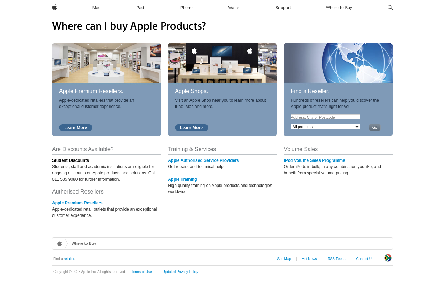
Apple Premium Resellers (77, 202)
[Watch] (234, 7)
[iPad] (140, 7)
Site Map (284, 259)
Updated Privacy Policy (181, 272)
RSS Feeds (336, 259)
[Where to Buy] (339, 7)
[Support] (283, 7)
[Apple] (54, 7)
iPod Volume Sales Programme (314, 160)
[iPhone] (186, 7)
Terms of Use (141, 272)
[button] (390, 7)
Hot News (309, 259)
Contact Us (364, 259)
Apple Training (182, 179)
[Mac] (96, 7)
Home (60, 243)
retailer (69, 259)
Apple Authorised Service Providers (203, 160)
